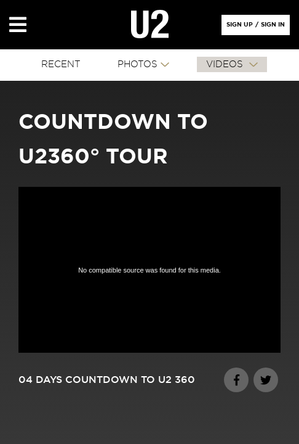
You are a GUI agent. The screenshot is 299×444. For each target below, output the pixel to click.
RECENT (61, 64)
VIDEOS (226, 64)
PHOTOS (137, 64)
